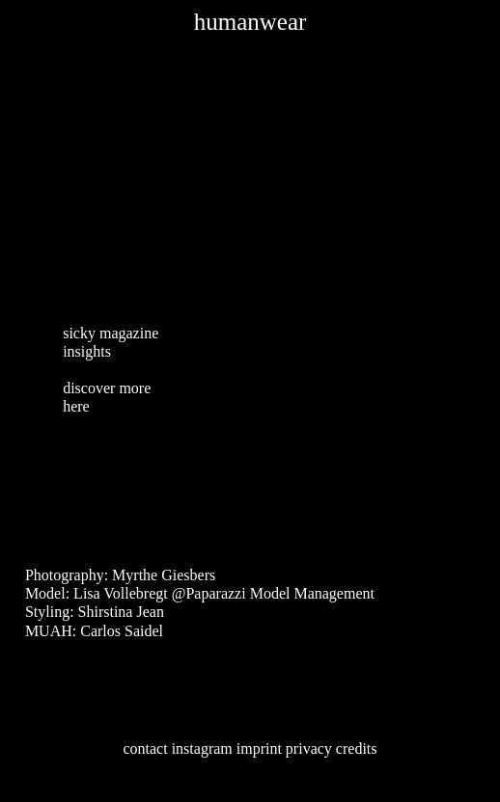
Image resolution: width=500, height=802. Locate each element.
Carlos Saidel (121, 631)
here (76, 406)
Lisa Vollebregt (120, 593)
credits (356, 748)
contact (145, 748)
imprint (259, 748)
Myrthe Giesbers (163, 575)
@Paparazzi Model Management (273, 593)
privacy (309, 748)
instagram (202, 748)
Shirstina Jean (121, 611)
